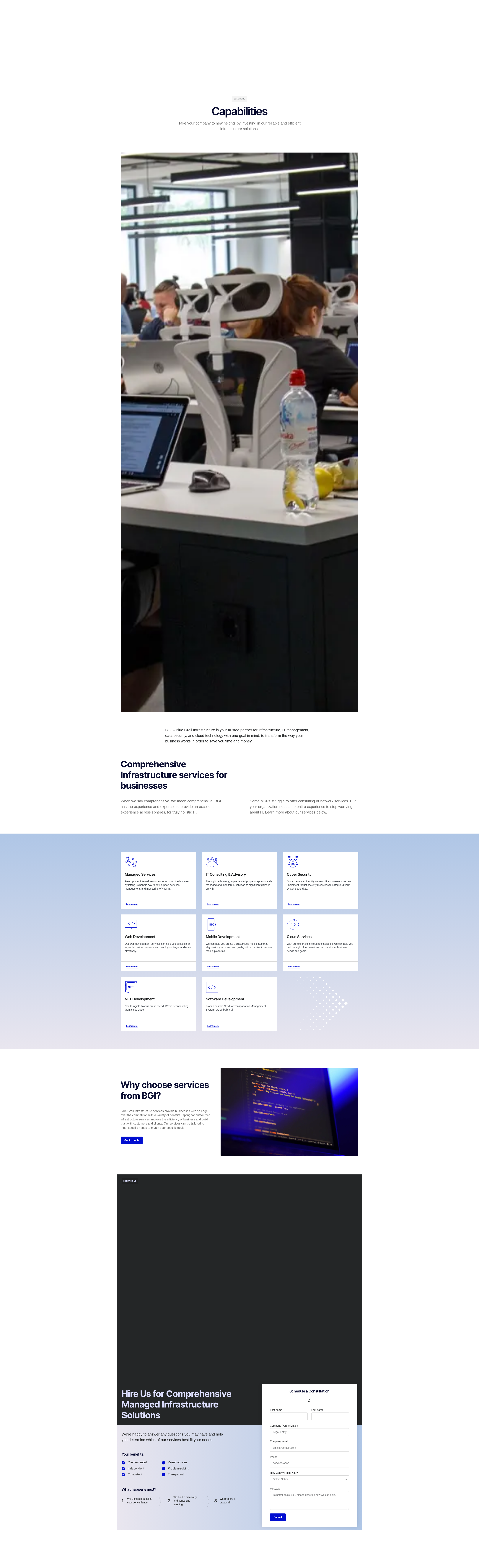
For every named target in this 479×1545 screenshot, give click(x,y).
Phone (273, 1458)
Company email (279, 1442)
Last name (317, 1411)
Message (275, 1489)
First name (276, 1411)
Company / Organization (284, 1426)
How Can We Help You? (284, 1473)
